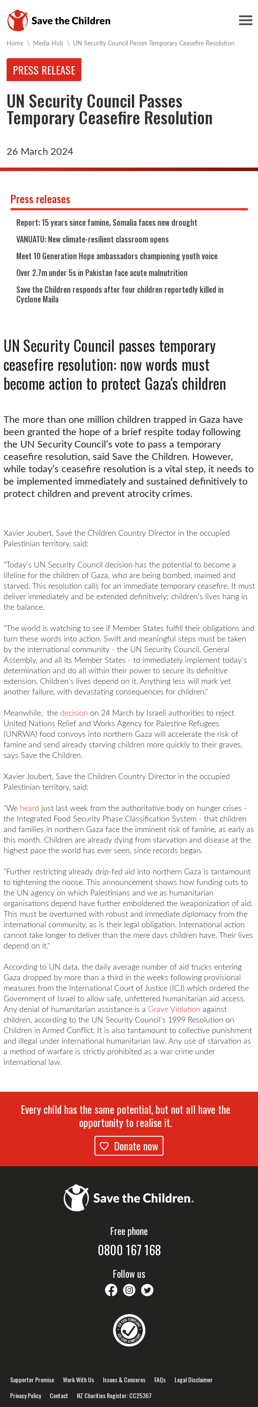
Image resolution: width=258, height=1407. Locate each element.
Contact (59, 1395)
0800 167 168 (129, 1250)
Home (15, 43)
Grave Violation (174, 1009)
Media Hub (48, 43)
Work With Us (78, 1379)
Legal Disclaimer (193, 1379)
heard (30, 807)
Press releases (40, 198)
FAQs (160, 1379)
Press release (44, 70)
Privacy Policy (25, 1395)
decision (74, 712)
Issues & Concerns (124, 1379)
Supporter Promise (32, 1379)
